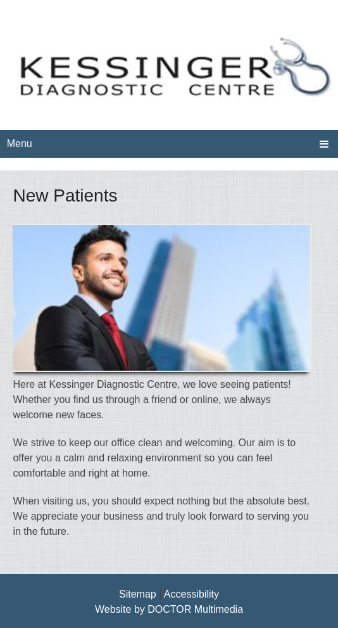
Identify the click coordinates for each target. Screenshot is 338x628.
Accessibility (191, 594)
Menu (19, 143)
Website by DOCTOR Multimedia (169, 609)
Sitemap (137, 594)
